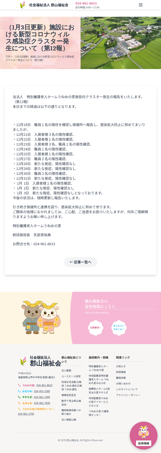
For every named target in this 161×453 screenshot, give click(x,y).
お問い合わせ (123, 383)
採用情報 (121, 372)
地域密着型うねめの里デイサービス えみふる (98, 401)
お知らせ (121, 366)
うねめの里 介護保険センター (99, 413)
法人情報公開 (68, 419)
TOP (8, 56)
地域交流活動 (68, 382)
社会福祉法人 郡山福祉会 (48, 4)
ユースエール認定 (71, 376)
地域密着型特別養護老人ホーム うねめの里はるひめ (99, 379)
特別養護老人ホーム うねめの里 (98, 368)
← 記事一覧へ (80, 262)
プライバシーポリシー (128, 395)
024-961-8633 (86, 3)
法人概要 (66, 370)
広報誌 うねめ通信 (71, 383)
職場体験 (121, 377)
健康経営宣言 (68, 395)
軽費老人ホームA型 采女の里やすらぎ (99, 390)
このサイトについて (127, 389)
